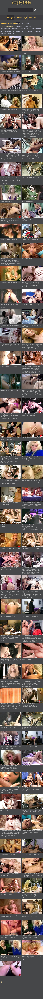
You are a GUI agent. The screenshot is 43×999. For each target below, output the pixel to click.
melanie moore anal (17, 28)
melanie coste (27, 26)
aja (1, 31)
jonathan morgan (36, 28)
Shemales (32, 18)
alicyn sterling (16, 31)
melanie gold (37, 31)
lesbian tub (3, 34)
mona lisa (23, 31)
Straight (10, 18)
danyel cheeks (7, 31)
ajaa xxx (30, 31)
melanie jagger (19, 26)
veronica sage (11, 34)
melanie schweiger (5, 28)
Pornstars (18, 18)
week (27, 23)
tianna (28, 28)
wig (25, 28)
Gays (25, 18)
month (23, 23)
